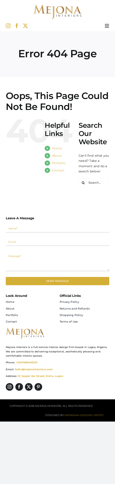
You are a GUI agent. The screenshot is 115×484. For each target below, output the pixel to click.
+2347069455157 (27, 362)
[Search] (83, 183)
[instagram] (8, 25)
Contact (58, 170)
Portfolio (58, 163)
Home (57, 148)
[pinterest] (38, 387)
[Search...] (94, 183)
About (57, 155)
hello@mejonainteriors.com (34, 369)
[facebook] (16, 25)
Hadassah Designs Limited (84, 415)
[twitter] (25, 25)
